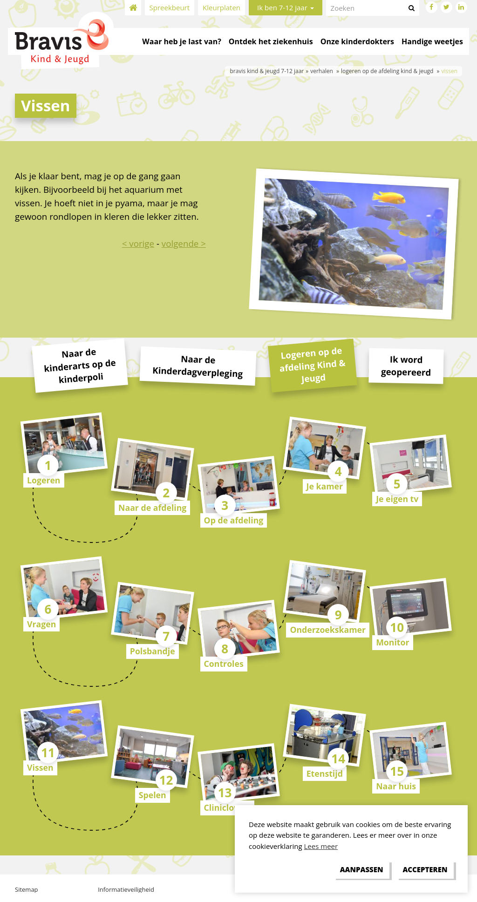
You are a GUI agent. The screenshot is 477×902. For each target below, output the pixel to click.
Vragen (41, 624)
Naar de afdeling (152, 507)
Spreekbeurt (170, 7)
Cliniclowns (227, 807)
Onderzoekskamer (328, 629)
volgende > (184, 243)
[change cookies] (361, 870)
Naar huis (396, 786)
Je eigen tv (397, 498)
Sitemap (26, 889)
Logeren (44, 480)
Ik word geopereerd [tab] (406, 365)
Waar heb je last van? (181, 41)
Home (133, 7)
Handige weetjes (432, 41)
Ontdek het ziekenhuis (271, 41)
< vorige (138, 243)
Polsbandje (152, 651)
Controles (224, 663)
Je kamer (325, 486)
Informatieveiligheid (126, 889)
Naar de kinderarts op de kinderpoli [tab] (79, 366)
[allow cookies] (425, 870)
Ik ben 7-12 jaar (285, 7)
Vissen (40, 767)
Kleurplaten (221, 7)
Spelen (152, 794)
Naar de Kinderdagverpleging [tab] (197, 366)
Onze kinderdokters (357, 41)
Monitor (392, 642)
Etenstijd (325, 773)
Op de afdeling (234, 520)
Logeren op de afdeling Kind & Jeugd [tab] (312, 365)
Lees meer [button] (321, 846)
